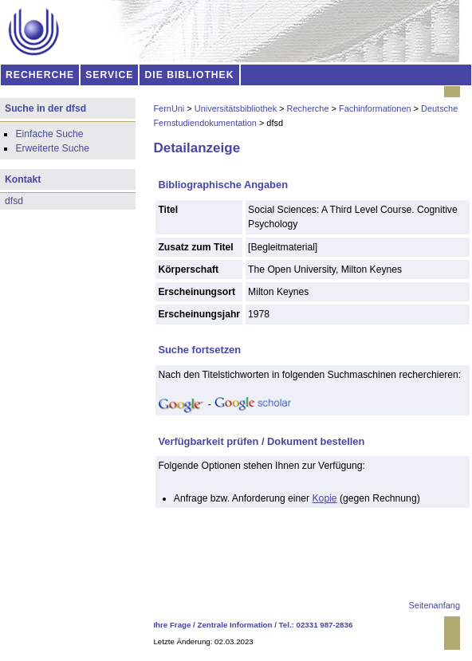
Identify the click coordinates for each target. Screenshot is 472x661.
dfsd (14, 201)
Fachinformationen (375, 108)
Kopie (325, 498)
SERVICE (109, 75)
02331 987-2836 (325, 624)
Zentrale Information (235, 624)
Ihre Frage (172, 624)
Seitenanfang (434, 605)
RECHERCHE (40, 75)
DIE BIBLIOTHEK (189, 75)
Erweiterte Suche (52, 148)
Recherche (308, 108)
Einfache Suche (49, 134)
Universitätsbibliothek (236, 108)
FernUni (168, 108)
